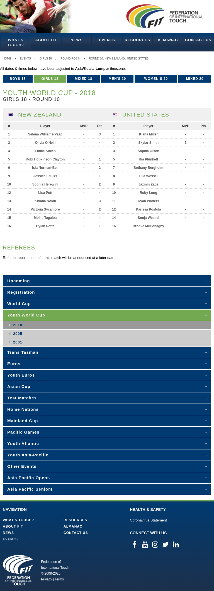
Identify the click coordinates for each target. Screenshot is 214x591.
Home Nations (23, 409)
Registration (21, 292)
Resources (137, 40)
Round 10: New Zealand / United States (119, 58)
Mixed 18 (83, 79)
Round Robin (70, 58)
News (76, 40)
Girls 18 (46, 58)
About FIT (46, 40)
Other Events (22, 466)
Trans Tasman (22, 352)
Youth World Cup (26, 315)
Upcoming (18, 280)
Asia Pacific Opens (28, 477)
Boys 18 (18, 79)
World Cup (19, 303)
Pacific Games (23, 432)
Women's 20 (156, 79)
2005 (17, 334)
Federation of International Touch (18, 570)
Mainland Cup (22, 420)
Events (107, 40)
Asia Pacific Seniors (30, 489)
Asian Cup (18, 386)
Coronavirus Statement (148, 520)
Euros (14, 363)
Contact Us (198, 40)
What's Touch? (15, 42)
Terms (59, 579)
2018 (17, 325)
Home (7, 58)
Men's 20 (117, 79)
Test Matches (22, 397)
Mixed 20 (195, 79)
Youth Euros (21, 375)
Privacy (46, 579)
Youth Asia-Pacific (27, 454)
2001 (17, 342)
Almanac (168, 40)
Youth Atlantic (23, 443)
